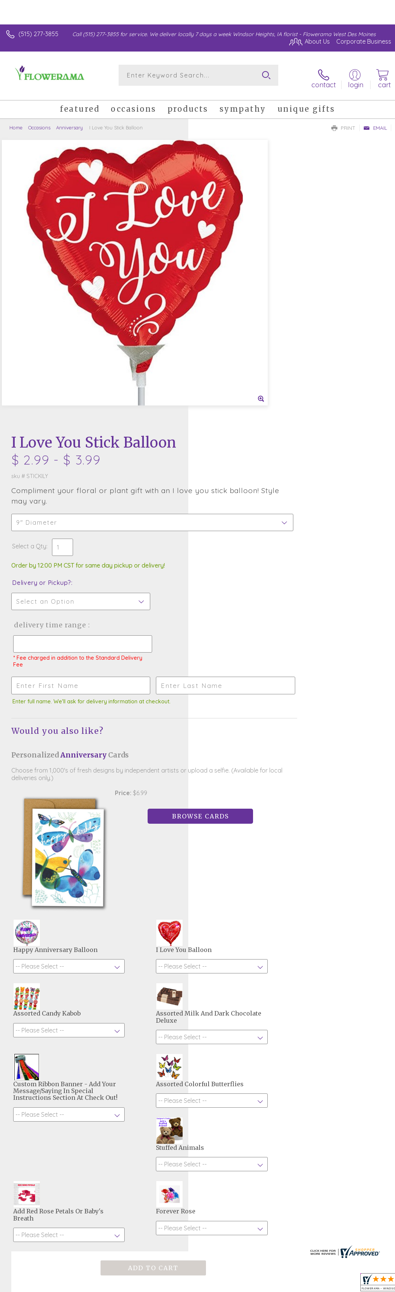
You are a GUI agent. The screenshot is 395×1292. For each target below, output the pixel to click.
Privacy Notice (263, 1213)
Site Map (363, 1213)
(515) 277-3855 (38, 34)
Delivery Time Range (237, 324)
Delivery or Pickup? (229, 281)
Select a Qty (217, 245)
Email (375, 122)
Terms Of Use (219, 1213)
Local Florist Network (317, 1213)
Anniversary (69, 122)
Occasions (39, 122)
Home (16, 122)
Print (343, 122)
